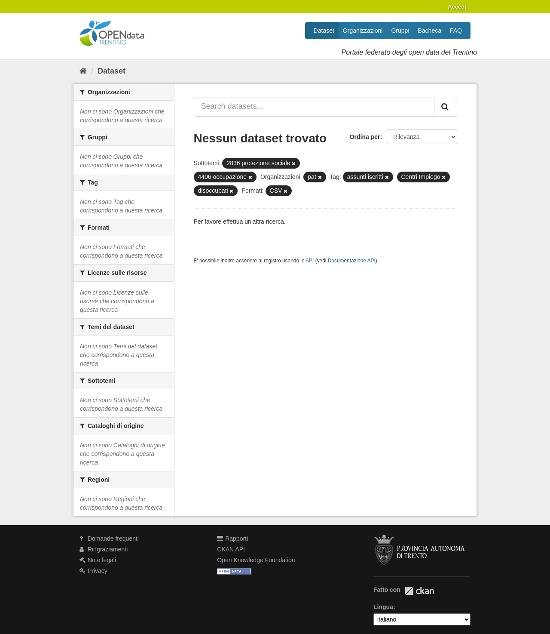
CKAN (419, 590)
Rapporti (232, 538)
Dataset (324, 30)
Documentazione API (352, 261)
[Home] (83, 71)
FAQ (456, 30)
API (310, 261)
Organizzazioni (363, 30)
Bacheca (429, 30)
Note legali (97, 560)
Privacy (93, 570)
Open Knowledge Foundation (256, 560)
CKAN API (231, 549)
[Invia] (445, 107)
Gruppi (400, 30)
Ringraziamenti (103, 549)
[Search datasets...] (314, 107)
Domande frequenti (109, 538)
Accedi (457, 6)
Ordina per (365, 136)
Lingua (383, 606)
